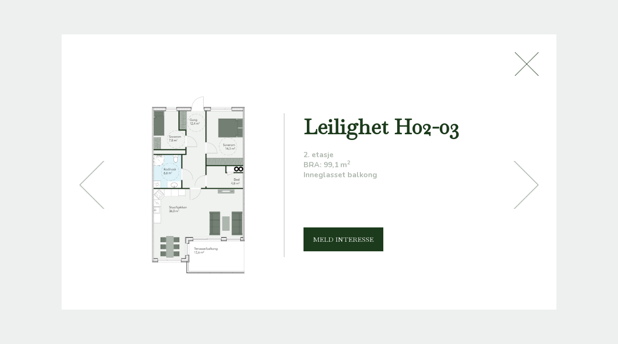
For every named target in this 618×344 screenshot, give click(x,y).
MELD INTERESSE (343, 239)
